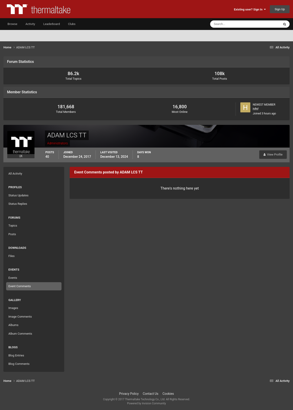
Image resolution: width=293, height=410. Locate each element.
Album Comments (20, 333)
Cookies (168, 393)
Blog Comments (19, 364)
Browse (12, 24)
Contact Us (150, 393)
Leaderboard (51, 24)
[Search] (231, 24)
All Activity (15, 173)
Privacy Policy (129, 393)
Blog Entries (16, 355)
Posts (12, 234)
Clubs (72, 24)
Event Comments (19, 286)
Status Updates (18, 195)
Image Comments (20, 316)
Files (11, 256)
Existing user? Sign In (250, 9)
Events (12, 277)
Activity (30, 24)
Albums (13, 325)
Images (13, 308)
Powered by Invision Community (146, 403)
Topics (12, 225)
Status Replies (17, 203)
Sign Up (280, 9)
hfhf (256, 109)
